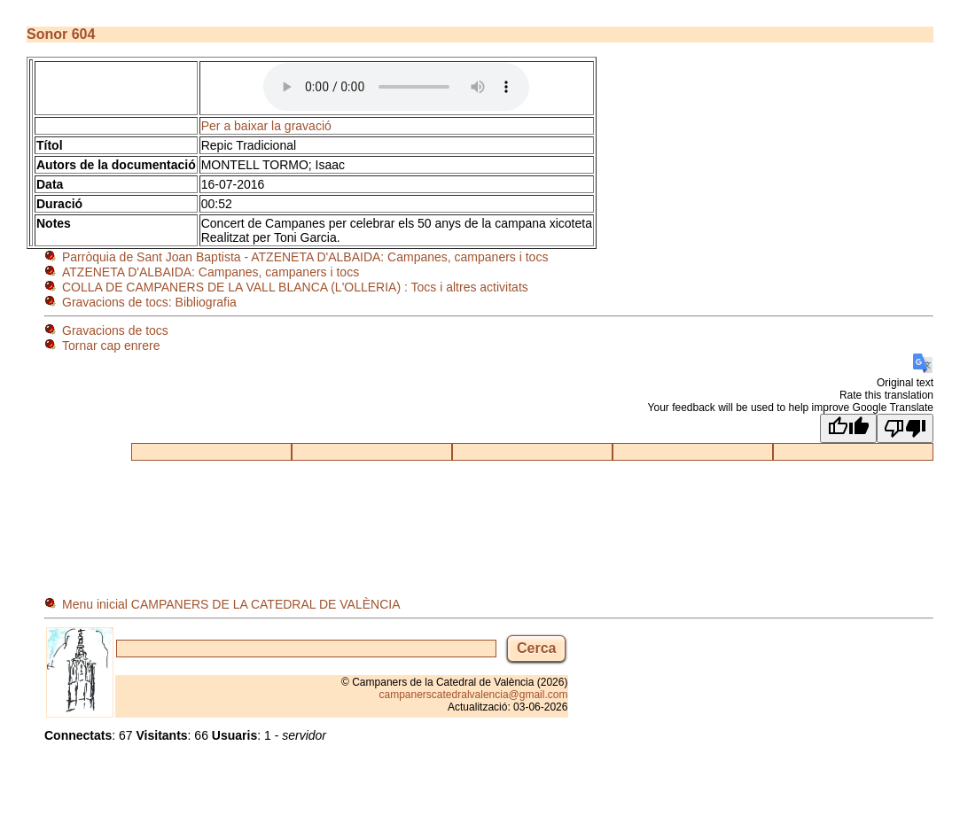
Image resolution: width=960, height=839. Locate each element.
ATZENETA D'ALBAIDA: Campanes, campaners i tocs (210, 272)
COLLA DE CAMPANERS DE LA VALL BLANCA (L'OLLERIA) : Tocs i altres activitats (295, 287)
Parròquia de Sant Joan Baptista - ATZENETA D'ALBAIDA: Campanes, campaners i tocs (305, 257)
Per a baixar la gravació (266, 126)
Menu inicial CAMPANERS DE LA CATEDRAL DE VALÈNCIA (231, 604)
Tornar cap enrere (111, 345)
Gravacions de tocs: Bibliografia (149, 302)
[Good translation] (848, 428)
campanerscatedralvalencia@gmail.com (473, 694)
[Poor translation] (905, 428)
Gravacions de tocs (115, 330)
